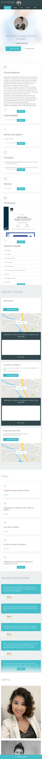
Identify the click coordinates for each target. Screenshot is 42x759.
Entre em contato (34, 49)
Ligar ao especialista (11, 310)
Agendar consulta (21, 756)
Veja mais (21, 111)
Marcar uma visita (18, 49)
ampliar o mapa (21, 322)
